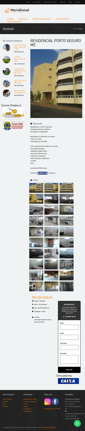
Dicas (70, 2)
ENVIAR (69, 370)
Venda (10, 19)
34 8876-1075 (69, 317)
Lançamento (62, 19)
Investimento (14, 21)
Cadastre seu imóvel (50, 2)
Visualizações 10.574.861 (52, 408)
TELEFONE (63, 343)
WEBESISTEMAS (49, 427)
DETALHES (63, 353)
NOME (62, 323)
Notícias (62, 2)
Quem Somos (36, 2)
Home (27, 2)
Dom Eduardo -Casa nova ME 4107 (20, 47)
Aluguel (23, 19)
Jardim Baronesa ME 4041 (19, 59)
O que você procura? (30, 401)
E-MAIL (62, 333)
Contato (78, 2)
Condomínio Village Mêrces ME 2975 (20, 71)
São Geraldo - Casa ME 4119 (20, 91)
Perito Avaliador (42, 19)
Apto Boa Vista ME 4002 (20, 82)
